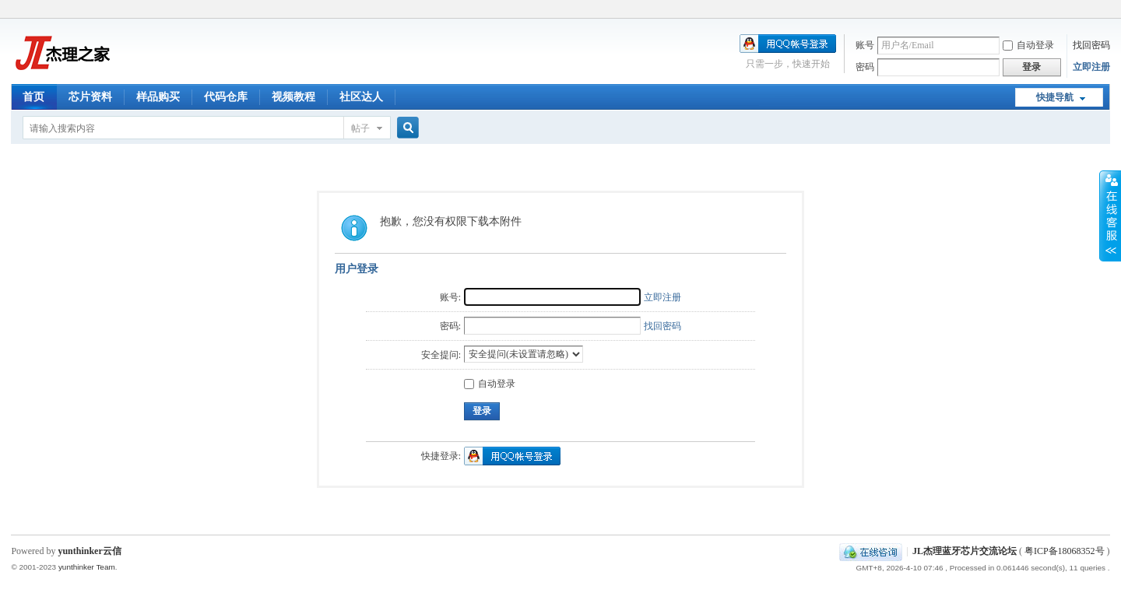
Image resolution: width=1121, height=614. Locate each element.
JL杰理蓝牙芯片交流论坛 (964, 551)
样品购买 (158, 97)
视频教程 (293, 97)
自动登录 (1028, 45)
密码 (865, 66)
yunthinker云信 (89, 551)
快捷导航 (1055, 97)
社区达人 (361, 97)
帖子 (360, 128)
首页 (33, 97)
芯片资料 (90, 97)
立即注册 (1091, 66)
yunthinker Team (86, 567)
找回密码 (1091, 45)
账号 (865, 45)
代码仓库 (226, 97)
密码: (450, 326)
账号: (450, 297)
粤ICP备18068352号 (1064, 551)
